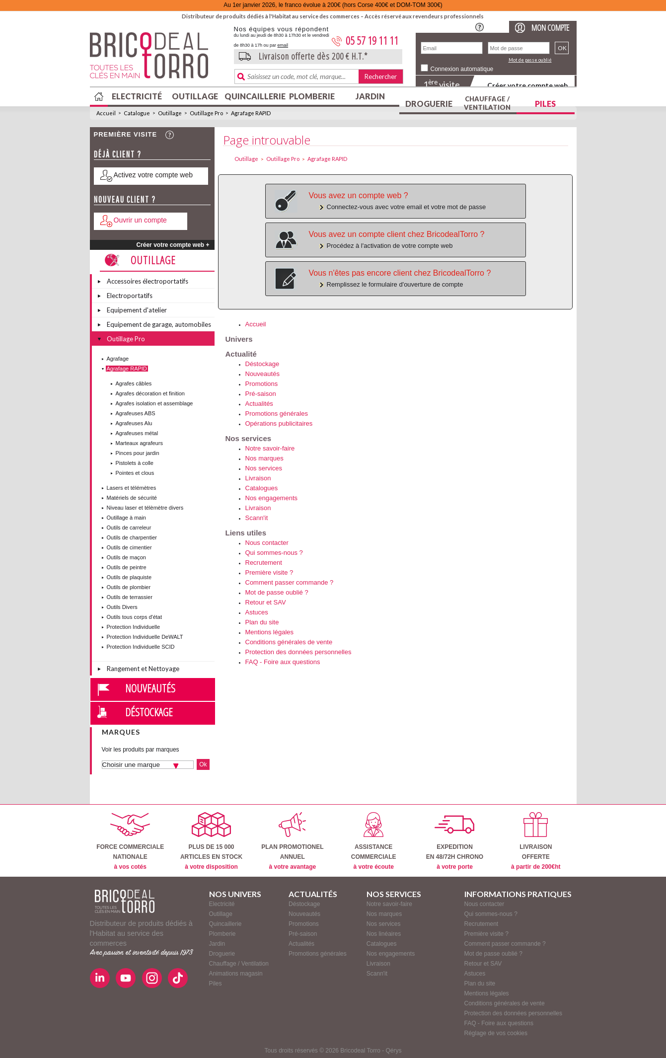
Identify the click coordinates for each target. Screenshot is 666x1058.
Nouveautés (150, 687)
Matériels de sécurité (132, 498)
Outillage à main (127, 518)
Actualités (259, 403)
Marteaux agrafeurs (139, 443)
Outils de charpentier (132, 537)
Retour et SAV (265, 602)
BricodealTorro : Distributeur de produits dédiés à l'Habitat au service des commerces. (158, 58)
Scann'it (256, 518)
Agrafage (118, 359)
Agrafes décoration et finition (150, 393)
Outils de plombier (129, 587)
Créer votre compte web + (172, 244)
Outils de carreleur (129, 527)
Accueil (106, 113)
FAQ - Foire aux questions (282, 662)
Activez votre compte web (153, 175)
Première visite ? (269, 572)
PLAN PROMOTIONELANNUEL (292, 841)
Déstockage (149, 711)
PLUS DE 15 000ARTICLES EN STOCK (211, 841)
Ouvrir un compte (140, 220)
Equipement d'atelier (137, 310)
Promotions (261, 383)
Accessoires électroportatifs (147, 281)
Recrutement (263, 562)
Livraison (258, 478)
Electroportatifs (129, 296)
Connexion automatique (462, 69)
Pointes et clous (135, 473)
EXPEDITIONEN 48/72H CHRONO (454, 841)
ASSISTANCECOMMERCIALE (373, 841)
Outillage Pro (206, 113)
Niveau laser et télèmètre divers (145, 508)
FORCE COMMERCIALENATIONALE (130, 841)
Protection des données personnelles (298, 652)
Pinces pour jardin (137, 453)
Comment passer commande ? (289, 582)
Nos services (263, 468)
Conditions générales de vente (289, 642)
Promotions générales (276, 413)
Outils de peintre (127, 567)
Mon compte (550, 27)
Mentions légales (269, 632)
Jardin (370, 96)
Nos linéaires (384, 933)
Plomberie (312, 96)
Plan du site (262, 622)
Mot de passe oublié (530, 60)
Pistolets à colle (134, 463)
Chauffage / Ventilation (487, 103)
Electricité (137, 96)
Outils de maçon (126, 557)
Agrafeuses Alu (134, 423)
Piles (545, 103)
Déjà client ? (118, 154)
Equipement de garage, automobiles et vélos (159, 325)
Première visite (125, 134)
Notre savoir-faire (270, 448)
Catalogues (261, 488)
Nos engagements (271, 498)
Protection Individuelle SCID (141, 647)
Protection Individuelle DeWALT (145, 637)
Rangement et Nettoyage (143, 669)
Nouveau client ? (125, 199)
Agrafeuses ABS (135, 413)
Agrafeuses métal (137, 433)
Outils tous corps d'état (134, 617)
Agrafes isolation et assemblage (154, 403)
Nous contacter (267, 542)
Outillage (195, 96)
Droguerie (428, 103)
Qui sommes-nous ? (274, 552)
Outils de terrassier (129, 597)
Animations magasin (236, 973)
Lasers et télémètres (131, 488)
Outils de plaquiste (129, 577)
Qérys (394, 1050)
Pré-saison (260, 393)
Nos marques (264, 458)
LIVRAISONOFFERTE (535, 841)
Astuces (256, 612)
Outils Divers (122, 607)
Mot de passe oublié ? (276, 592)
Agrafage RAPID (251, 113)
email (283, 45)
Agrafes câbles (134, 383)
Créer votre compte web (527, 85)
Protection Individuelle (133, 627)
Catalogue (137, 113)
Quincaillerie (253, 96)
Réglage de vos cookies (495, 1033)
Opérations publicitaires (279, 423)
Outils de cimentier (129, 547)
